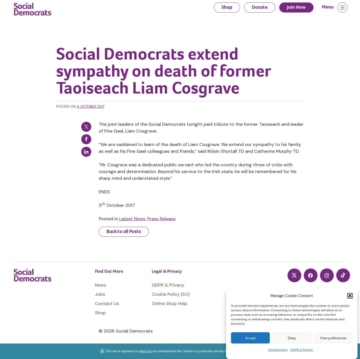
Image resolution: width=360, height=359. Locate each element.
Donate (260, 7)
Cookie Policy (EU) (171, 294)
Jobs (100, 294)
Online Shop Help (169, 303)
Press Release (161, 219)
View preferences (333, 338)
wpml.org (145, 351)
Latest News (132, 219)
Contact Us (107, 303)
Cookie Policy (278, 350)
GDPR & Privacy (301, 350)
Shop (227, 7)
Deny (292, 338)
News (100, 285)
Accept (250, 338)
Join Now (296, 7)
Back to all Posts (123, 231)
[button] (350, 295)
